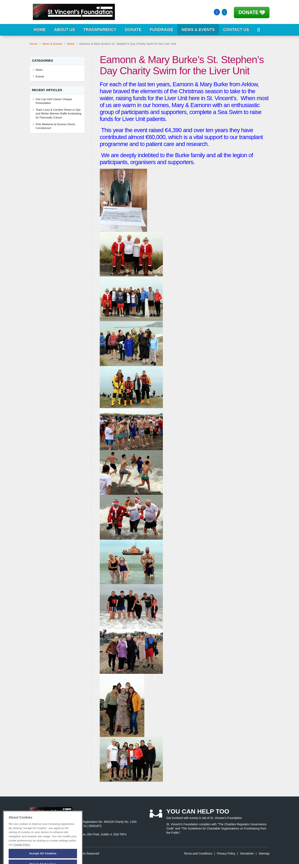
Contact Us (236, 29)
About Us (64, 29)
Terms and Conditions (198, 853)
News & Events (198, 29)
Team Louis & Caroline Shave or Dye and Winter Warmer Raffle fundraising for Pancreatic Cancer (58, 113)
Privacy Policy (226, 853)
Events (40, 76)
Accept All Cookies (42, 858)
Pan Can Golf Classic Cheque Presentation (54, 101)
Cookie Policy (21, 850)
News (70, 43)
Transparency (100, 29)
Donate (249, 12)
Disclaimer (247, 853)
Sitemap (264, 853)
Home (40, 29)
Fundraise (161, 29)
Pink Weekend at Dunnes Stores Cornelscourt (55, 126)
